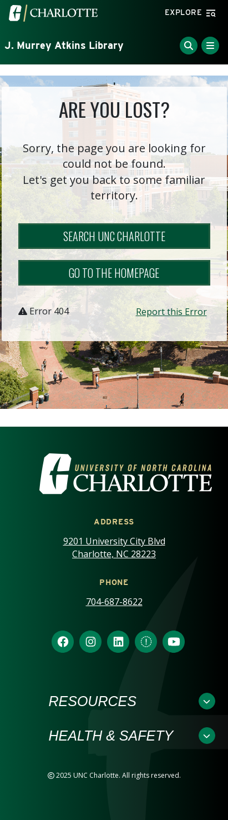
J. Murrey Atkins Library (64, 45)
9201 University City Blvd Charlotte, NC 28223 (114, 547)
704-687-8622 (114, 602)
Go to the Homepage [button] (114, 272)
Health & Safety (111, 735)
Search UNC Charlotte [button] (114, 236)
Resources (92, 701)
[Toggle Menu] (210, 45)
